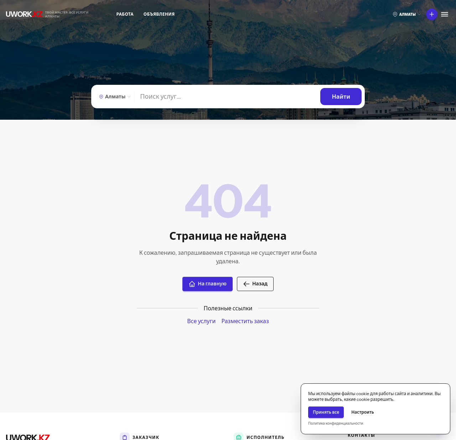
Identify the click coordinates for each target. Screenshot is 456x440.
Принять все (326, 412)
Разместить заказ (245, 321)
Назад (255, 284)
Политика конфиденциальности (335, 423)
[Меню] (444, 14)
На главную (207, 284)
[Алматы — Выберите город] (114, 96)
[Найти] (227, 96)
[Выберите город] (407, 14)
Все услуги (201, 321)
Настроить (362, 412)
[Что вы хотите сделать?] (431, 14)
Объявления (159, 14)
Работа (125, 14)
